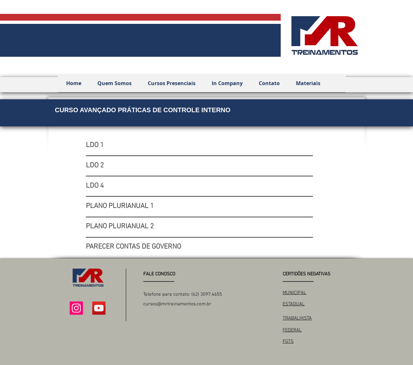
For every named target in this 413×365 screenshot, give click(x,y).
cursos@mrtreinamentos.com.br (177, 304)
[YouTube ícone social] (99, 308)
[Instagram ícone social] (76, 308)
